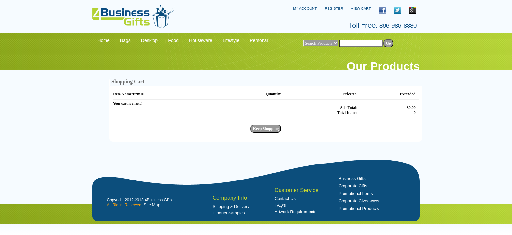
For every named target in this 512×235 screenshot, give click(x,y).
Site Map (152, 204)
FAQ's (280, 205)
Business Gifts (352, 178)
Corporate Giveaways (359, 200)
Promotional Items (356, 193)
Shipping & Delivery (231, 206)
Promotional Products (359, 208)
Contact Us (285, 198)
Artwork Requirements (296, 211)
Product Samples (229, 213)
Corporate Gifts (353, 185)
